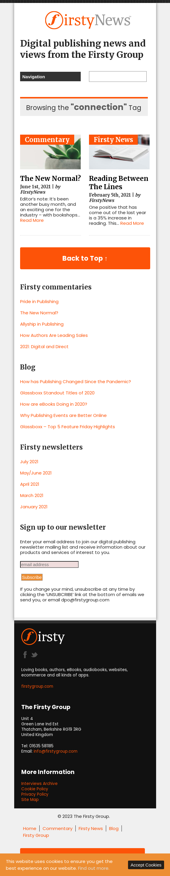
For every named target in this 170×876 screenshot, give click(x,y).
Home (29, 828)
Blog (114, 828)
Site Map (30, 799)
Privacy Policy (34, 794)
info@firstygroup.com (55, 751)
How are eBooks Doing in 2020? (53, 404)
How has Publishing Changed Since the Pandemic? (75, 381)
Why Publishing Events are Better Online (63, 415)
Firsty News (113, 140)
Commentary (47, 140)
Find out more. (93, 868)
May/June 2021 (36, 473)
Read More (32, 220)
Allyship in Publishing (42, 324)
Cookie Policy (34, 789)
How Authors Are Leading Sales (54, 335)
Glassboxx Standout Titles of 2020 (57, 393)
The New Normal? (50, 178)
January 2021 (34, 507)
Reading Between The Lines (118, 182)
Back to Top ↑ (85, 258)
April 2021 (29, 484)
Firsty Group (36, 835)
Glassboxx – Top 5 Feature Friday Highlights (67, 426)
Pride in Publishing (39, 301)
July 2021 (29, 461)
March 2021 (31, 495)
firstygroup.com (37, 686)
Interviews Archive (39, 783)
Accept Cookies (146, 864)
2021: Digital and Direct (44, 346)
